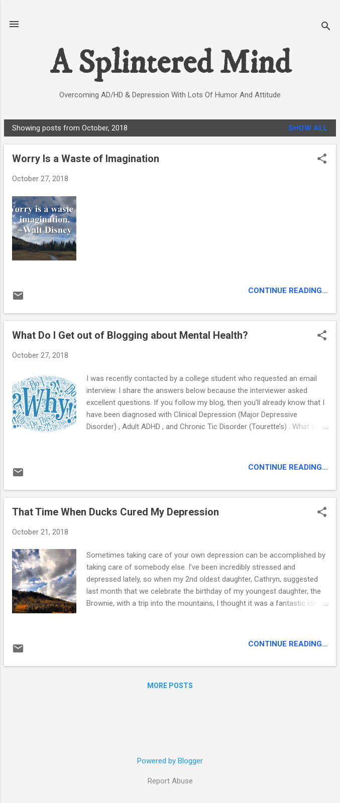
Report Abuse (170, 780)
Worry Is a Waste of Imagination (85, 159)
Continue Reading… (288, 290)
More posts (170, 686)
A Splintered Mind (170, 63)
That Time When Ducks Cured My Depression (115, 512)
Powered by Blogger (170, 760)
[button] (322, 160)
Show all (308, 127)
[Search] (326, 27)
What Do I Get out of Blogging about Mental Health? (130, 335)
